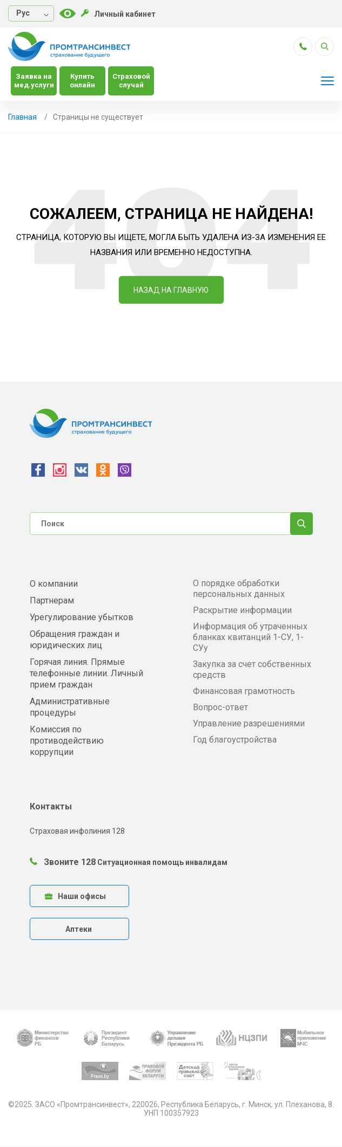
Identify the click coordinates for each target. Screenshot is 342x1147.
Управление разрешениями (249, 723)
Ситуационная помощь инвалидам (162, 862)
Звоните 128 (63, 862)
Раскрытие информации (242, 610)
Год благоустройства (235, 739)
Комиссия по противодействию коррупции (67, 740)
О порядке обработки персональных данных (239, 588)
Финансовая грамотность (244, 691)
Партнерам (52, 600)
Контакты (51, 806)
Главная (22, 117)
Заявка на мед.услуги (34, 80)
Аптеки (78, 929)
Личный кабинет (118, 13)
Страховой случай (131, 80)
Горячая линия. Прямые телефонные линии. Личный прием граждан (86, 673)
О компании (54, 584)
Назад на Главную (171, 290)
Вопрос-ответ (220, 707)
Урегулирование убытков (81, 617)
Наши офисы (75, 896)
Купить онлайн (82, 80)
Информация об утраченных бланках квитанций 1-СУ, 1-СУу (250, 637)
